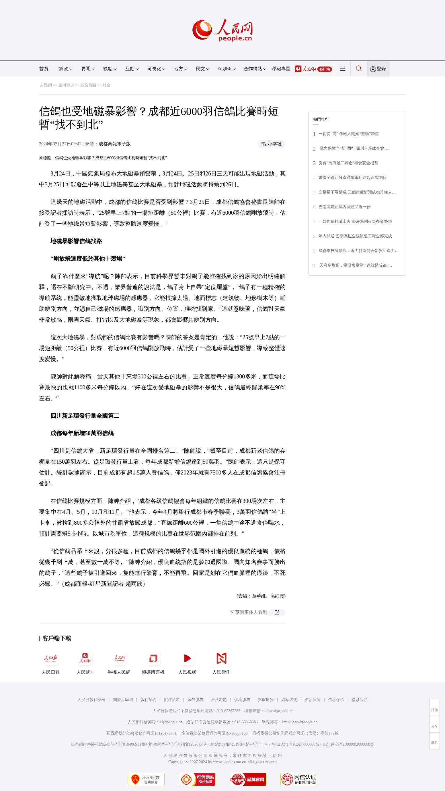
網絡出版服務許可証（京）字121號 (255, 744)
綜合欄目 (89, 85)
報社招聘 (148, 700)
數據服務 (266, 700)
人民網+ (85, 661)
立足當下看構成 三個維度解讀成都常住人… (357, 192)
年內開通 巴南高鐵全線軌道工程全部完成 (355, 236)
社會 (107, 85)
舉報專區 (281, 68)
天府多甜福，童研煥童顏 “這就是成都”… (355, 265)
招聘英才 (172, 700)
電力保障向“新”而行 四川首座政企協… (353, 148)
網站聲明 (289, 700)
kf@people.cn (171, 722)
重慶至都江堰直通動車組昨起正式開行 (353, 177)
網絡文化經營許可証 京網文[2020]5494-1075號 (180, 744)
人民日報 (51, 661)
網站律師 (313, 700)
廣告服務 (195, 700)
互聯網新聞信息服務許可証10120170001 (141, 733)
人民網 (46, 85)
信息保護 (336, 700)
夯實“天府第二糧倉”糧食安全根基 (348, 163)
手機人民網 (119, 661)
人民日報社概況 (91, 700)
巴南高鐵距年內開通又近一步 (345, 207)
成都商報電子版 (115, 143)
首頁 (43, 68)
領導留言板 (153, 661)
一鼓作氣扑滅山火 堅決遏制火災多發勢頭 (355, 221)
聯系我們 (360, 700)
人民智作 (221, 661)
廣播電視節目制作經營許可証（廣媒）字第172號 (295, 733)
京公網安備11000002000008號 (348, 744)
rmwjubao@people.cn (299, 722)
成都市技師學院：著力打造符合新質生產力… (359, 251)
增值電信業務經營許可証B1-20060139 (214, 733)
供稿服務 (242, 700)
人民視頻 (187, 661)
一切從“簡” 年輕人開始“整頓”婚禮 (349, 134)
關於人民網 (123, 700)
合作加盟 (219, 700)
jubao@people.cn (278, 711)
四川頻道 (66, 85)
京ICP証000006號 (304, 744)
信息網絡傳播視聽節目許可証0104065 (104, 744)
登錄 (381, 68)
